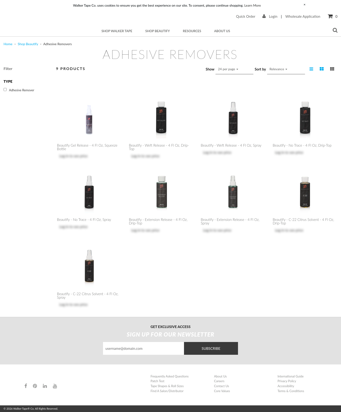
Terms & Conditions (291, 391)
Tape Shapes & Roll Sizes (167, 386)
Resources (192, 31)
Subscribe (211, 348)
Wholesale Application (302, 16)
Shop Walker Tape (116, 31)
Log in (64, 156)
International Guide (291, 376)
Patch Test (157, 381)
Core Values (222, 391)
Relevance (278, 69)
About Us (222, 31)
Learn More (252, 5)
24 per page (228, 69)
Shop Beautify (157, 31)
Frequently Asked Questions (170, 376)
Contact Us (221, 386)
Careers (219, 381)
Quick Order (245, 16)
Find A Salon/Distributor (167, 391)
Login (269, 16)
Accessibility (286, 386)
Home (8, 44)
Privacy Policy (287, 381)
